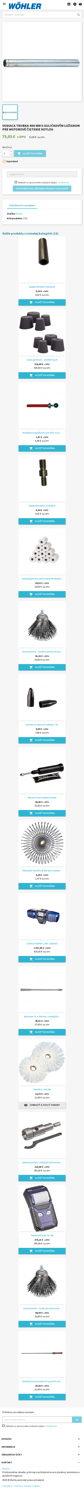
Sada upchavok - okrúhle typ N (42, 359)
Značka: (11, 213)
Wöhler (19, 213)
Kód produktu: (15, 218)
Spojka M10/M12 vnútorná (42, 286)
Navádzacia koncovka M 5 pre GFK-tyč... (42, 1381)
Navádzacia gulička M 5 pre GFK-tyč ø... (42, 432)
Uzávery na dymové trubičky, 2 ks (42, 724)
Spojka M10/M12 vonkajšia (42, 505)
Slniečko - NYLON (42, 1089)
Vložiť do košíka (30, 154)
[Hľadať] (42, 14)
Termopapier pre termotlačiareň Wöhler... (42, 578)
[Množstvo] (6, 153)
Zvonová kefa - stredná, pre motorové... (42, 651)
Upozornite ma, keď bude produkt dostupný (42, 188)
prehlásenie (63, 182)
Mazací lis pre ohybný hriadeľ (42, 797)
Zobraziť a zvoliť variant (42, 1105)
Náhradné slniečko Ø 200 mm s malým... (42, 870)
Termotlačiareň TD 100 (42, 1235)
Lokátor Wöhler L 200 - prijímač (42, 943)
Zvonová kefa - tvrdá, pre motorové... (42, 1308)
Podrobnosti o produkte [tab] (22, 205)
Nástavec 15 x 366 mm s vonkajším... (42, 1016)
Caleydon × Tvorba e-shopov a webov (21, 1485)
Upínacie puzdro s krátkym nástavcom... (42, 1162)
